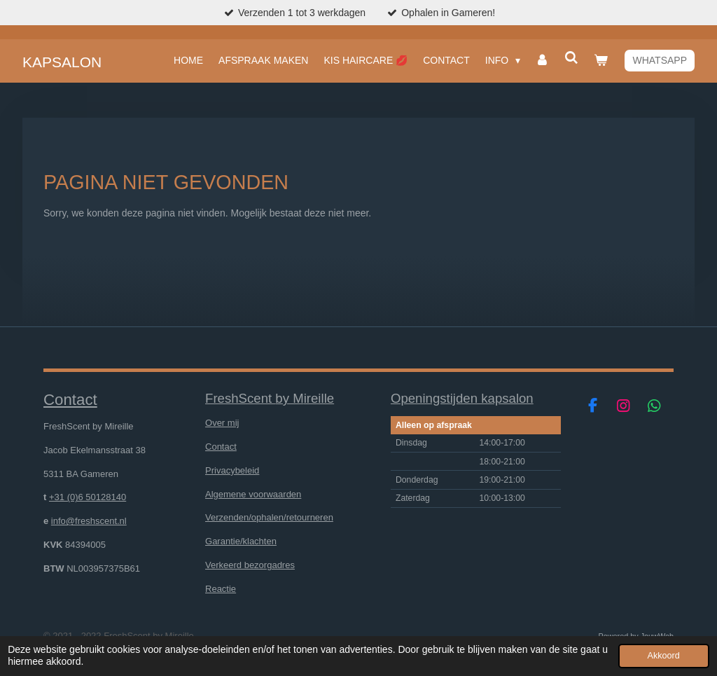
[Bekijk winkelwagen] (600, 60)
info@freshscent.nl (89, 521)
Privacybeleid (232, 470)
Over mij (222, 423)
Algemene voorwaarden (253, 494)
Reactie (220, 589)
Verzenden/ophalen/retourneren (269, 517)
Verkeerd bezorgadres (250, 565)
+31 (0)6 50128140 (87, 497)
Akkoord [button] (664, 656)
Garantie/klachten (241, 541)
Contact (221, 446)
